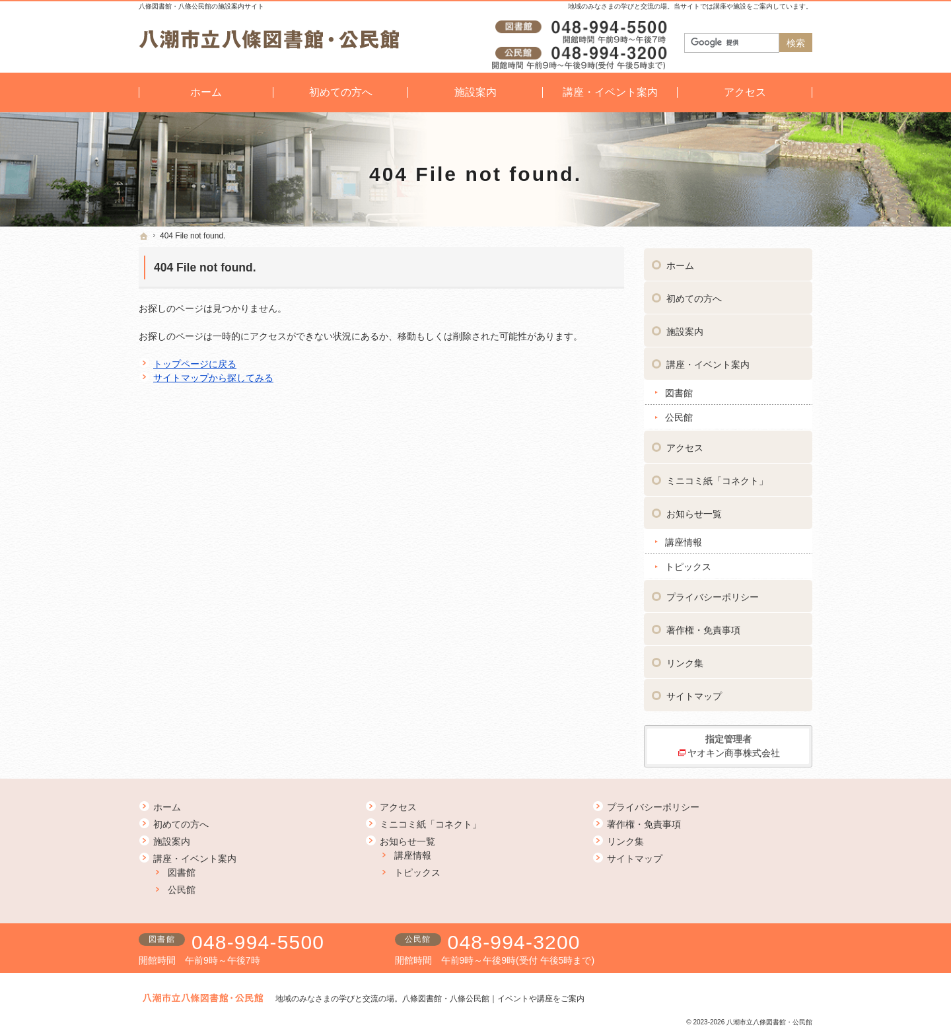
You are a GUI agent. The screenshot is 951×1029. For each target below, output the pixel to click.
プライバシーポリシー (712, 595)
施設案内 (684, 329)
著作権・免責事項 (703, 628)
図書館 (679, 391)
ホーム (680, 263)
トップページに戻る (194, 364)
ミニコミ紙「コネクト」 (717, 479)
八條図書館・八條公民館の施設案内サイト (201, 6)
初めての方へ (694, 296)
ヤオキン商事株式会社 (733, 751)
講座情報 (683, 540)
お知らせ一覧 (694, 512)
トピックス (688, 564)
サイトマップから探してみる (213, 378)
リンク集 (684, 661)
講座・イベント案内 (708, 362)
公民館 (679, 415)
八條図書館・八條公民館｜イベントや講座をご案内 (493, 998)
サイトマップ (694, 694)
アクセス (684, 446)
